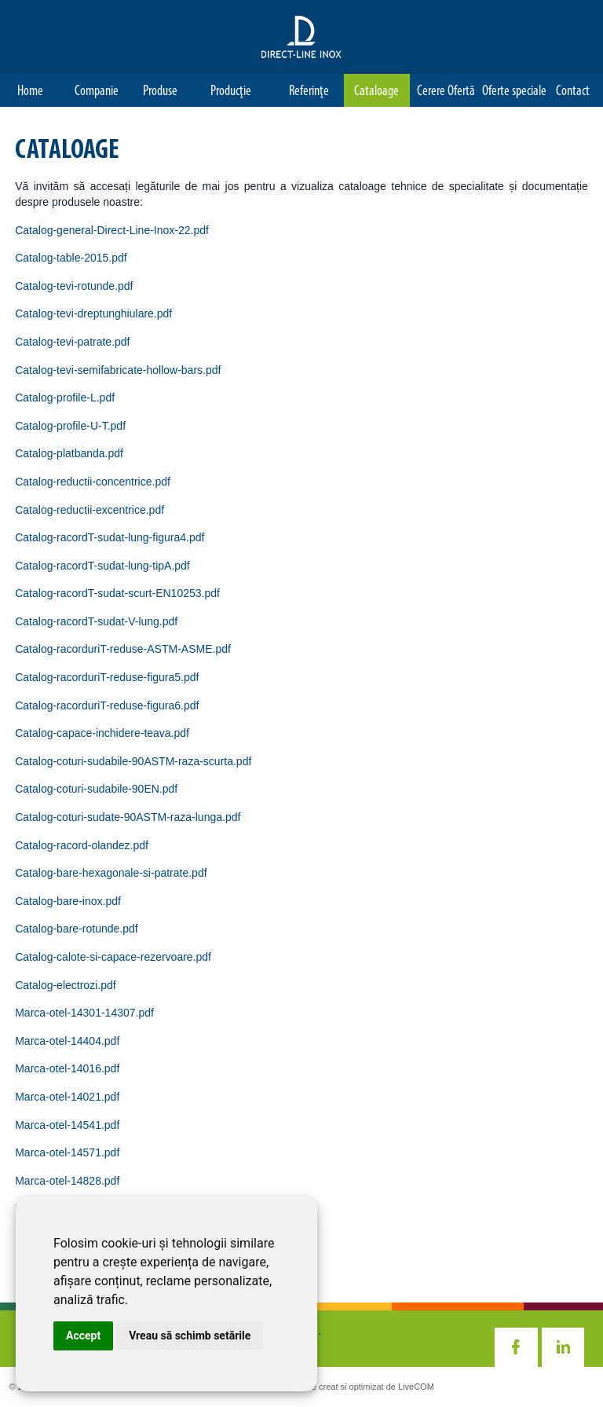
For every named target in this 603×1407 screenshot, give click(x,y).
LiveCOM (416, 1386)
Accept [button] (83, 1335)
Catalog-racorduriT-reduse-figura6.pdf (107, 705)
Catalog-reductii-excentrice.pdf (89, 510)
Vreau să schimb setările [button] (189, 1335)
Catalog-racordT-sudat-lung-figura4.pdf (109, 537)
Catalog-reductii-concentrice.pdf (92, 481)
